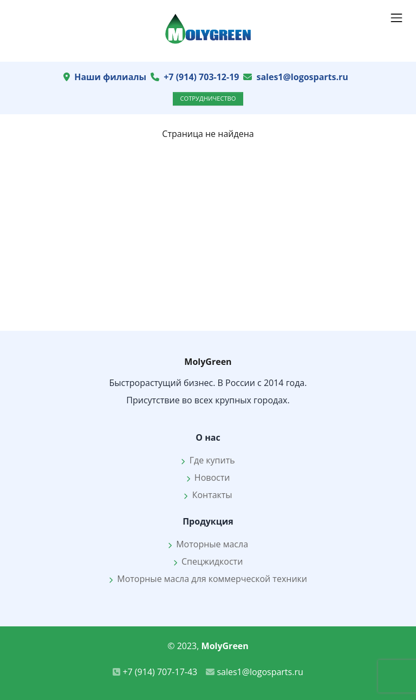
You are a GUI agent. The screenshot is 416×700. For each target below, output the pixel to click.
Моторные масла (208, 544)
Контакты (208, 495)
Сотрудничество (208, 98)
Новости (208, 477)
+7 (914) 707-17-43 (155, 672)
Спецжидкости (208, 561)
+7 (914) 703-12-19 (201, 77)
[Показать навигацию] (396, 18)
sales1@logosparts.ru (302, 77)
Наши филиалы (110, 77)
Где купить (208, 460)
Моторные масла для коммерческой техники (208, 579)
